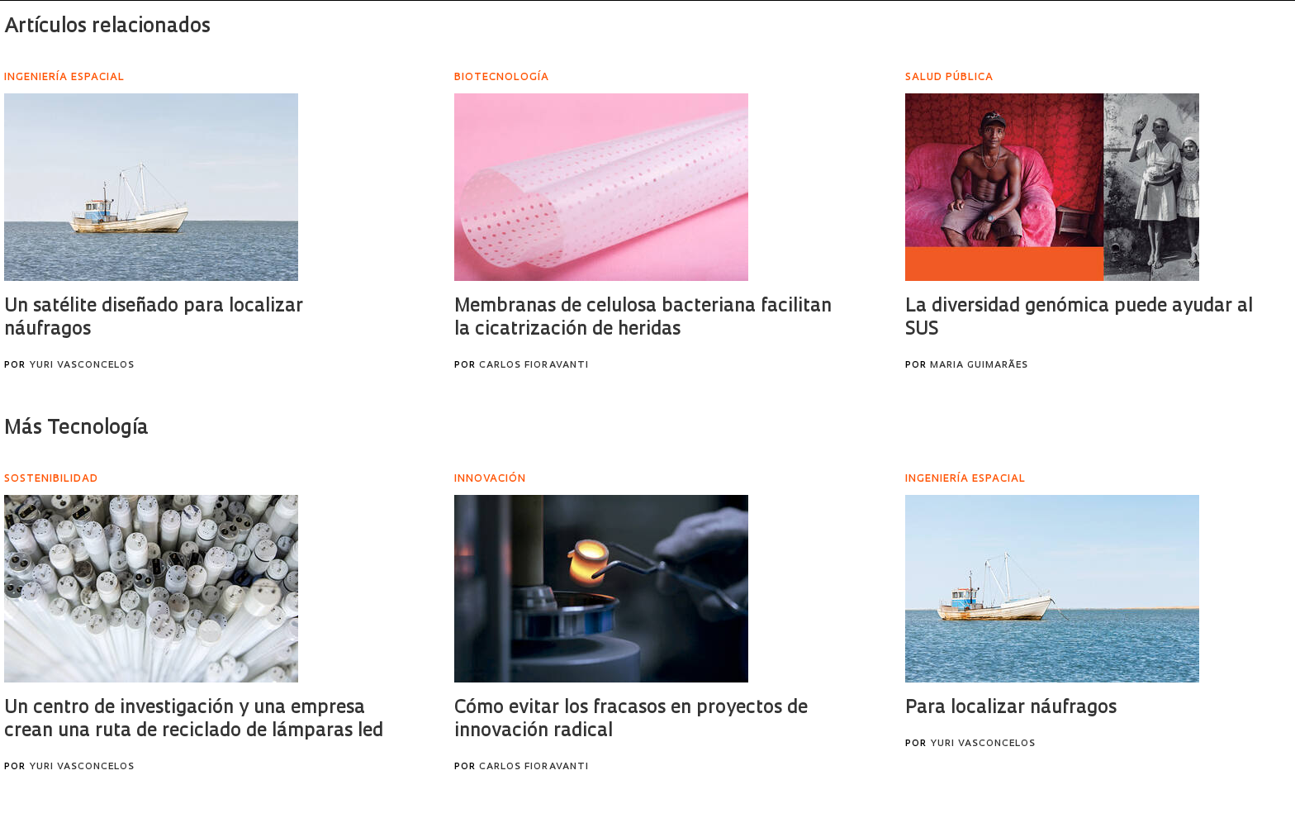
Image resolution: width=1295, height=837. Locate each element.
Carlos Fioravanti (534, 365)
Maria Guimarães (979, 365)
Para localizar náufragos (1011, 708)
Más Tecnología (76, 429)
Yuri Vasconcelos (82, 365)
